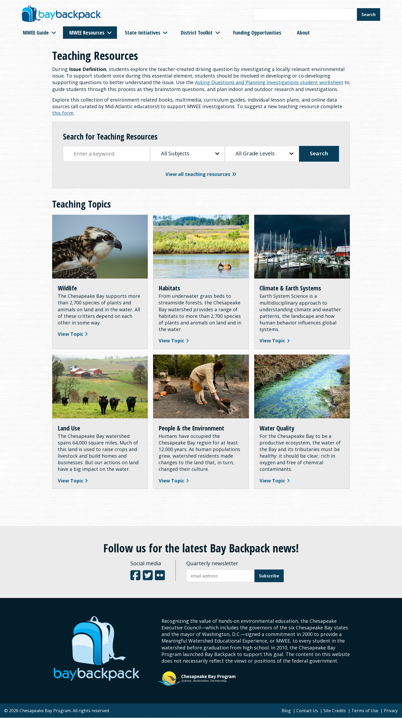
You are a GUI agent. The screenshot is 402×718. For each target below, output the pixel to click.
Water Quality (277, 428)
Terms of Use (364, 711)
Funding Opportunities (257, 32)
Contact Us (307, 711)
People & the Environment (191, 428)
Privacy (391, 711)
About (303, 32)
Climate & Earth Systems (290, 288)
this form (62, 113)
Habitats (169, 288)
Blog (286, 711)
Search (368, 14)
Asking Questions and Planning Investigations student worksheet (269, 82)
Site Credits (334, 711)
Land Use (69, 428)
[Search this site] (305, 14)
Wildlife (67, 288)
